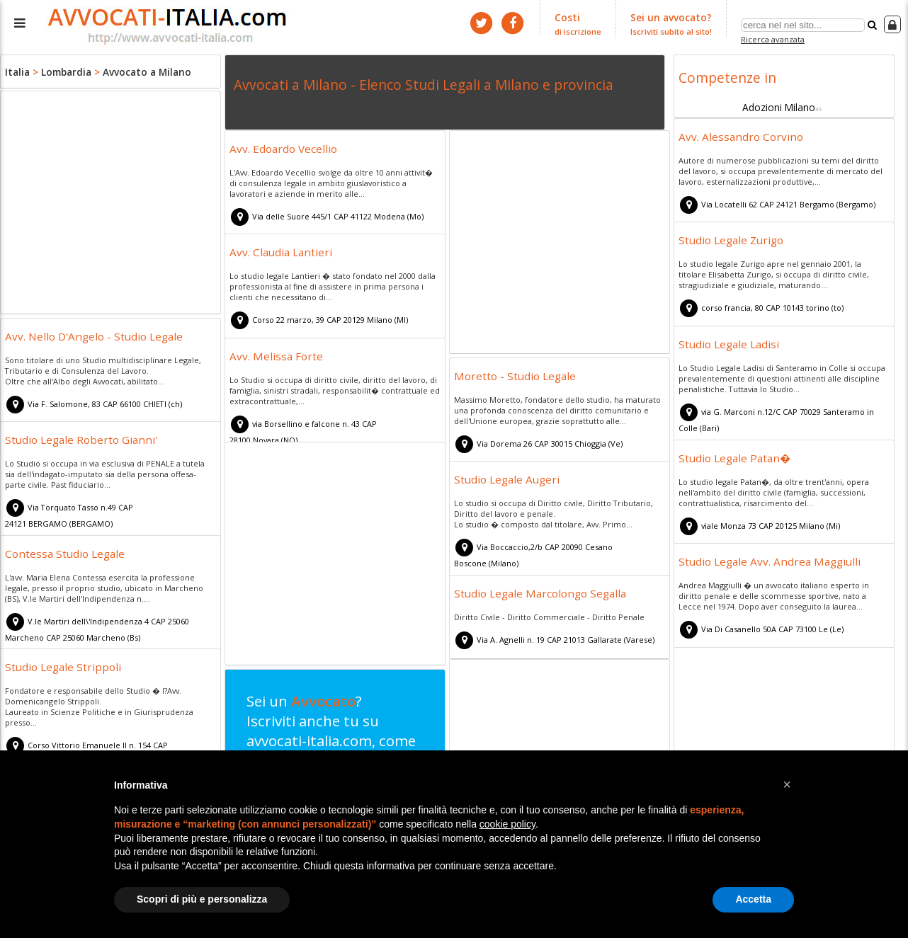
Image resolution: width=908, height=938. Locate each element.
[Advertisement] (110, 204)
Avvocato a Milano (139, 70)
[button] (787, 784)
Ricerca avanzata (774, 38)
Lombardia (63, 70)
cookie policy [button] (507, 824)
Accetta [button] (753, 899)
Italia (16, 70)
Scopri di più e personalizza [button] (202, 899)
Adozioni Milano (778, 104)
